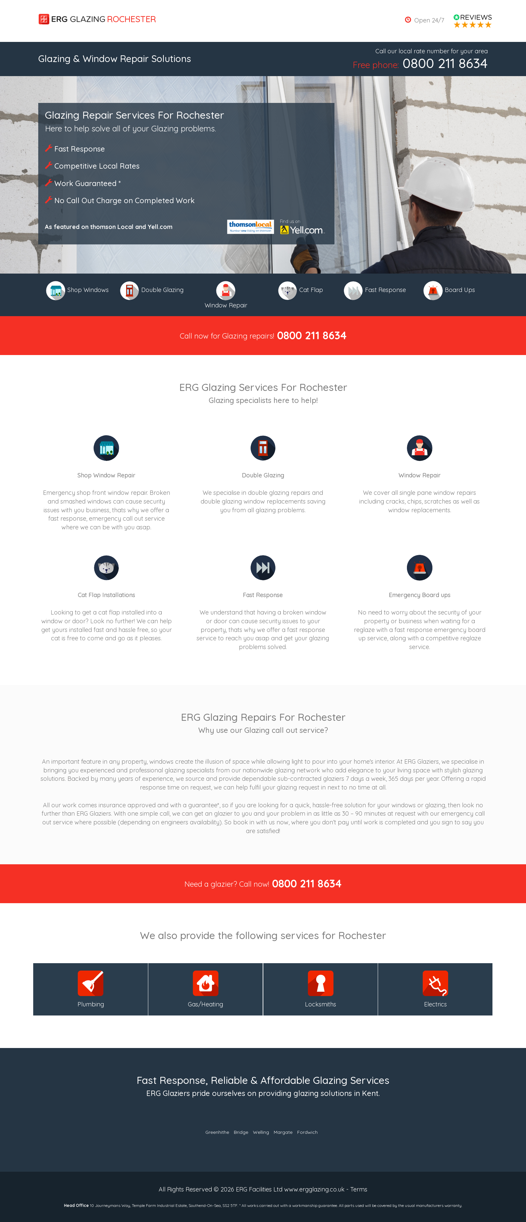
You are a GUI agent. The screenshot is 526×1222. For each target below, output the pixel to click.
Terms (358, 1189)
